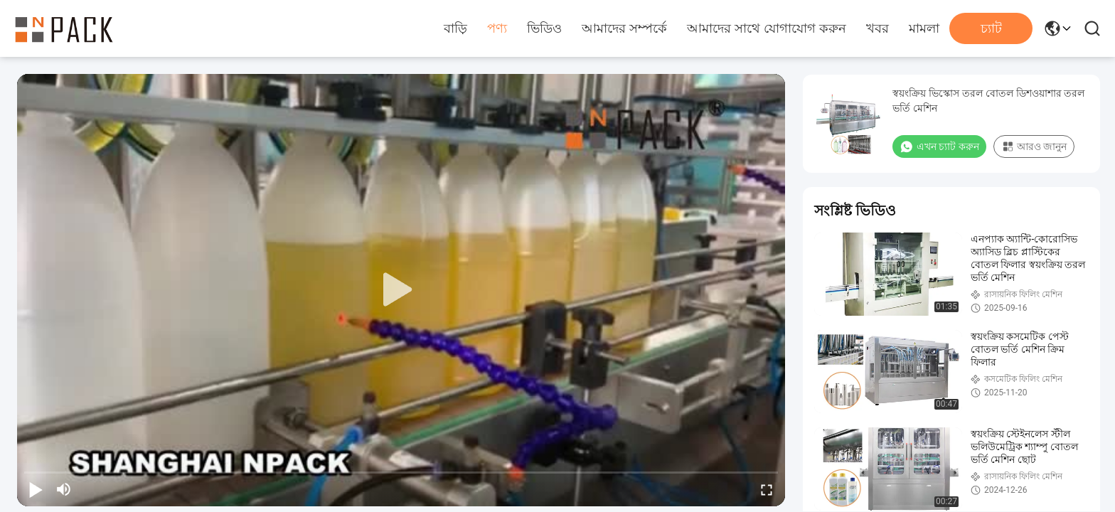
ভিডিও (544, 28)
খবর (877, 28)
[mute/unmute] (64, 489)
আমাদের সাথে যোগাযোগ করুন (766, 28)
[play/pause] (35, 489)
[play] (401, 290)
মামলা (924, 28)
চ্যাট (991, 28)
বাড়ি (455, 28)
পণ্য (497, 28)
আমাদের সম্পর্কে (624, 28)
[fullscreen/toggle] (766, 489)
